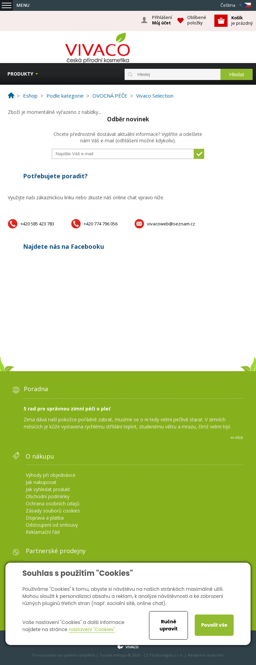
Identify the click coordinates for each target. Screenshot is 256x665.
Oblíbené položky (196, 20)
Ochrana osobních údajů (53, 503)
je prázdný (242, 20)
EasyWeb (87, 655)
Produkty (20, 73)
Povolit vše (214, 625)
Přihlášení (162, 20)
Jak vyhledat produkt (48, 489)
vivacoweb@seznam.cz (171, 224)
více (239, 437)
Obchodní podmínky (47, 496)
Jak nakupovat (41, 482)
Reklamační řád (43, 532)
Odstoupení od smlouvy (52, 525)
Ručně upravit (168, 625)
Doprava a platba (45, 518)
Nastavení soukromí (205, 655)
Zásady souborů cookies (53, 510)
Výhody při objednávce (51, 475)
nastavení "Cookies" (92, 629)
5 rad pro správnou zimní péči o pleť (67, 408)
